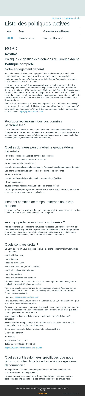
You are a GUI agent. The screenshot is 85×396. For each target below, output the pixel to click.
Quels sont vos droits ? (21, 244)
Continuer (42, 393)
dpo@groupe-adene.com (31, 111)
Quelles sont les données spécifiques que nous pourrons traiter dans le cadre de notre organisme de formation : (41, 361)
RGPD (42, 390)
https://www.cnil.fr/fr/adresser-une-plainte (23, 348)
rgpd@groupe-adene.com (26, 297)
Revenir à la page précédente (66, 18)
